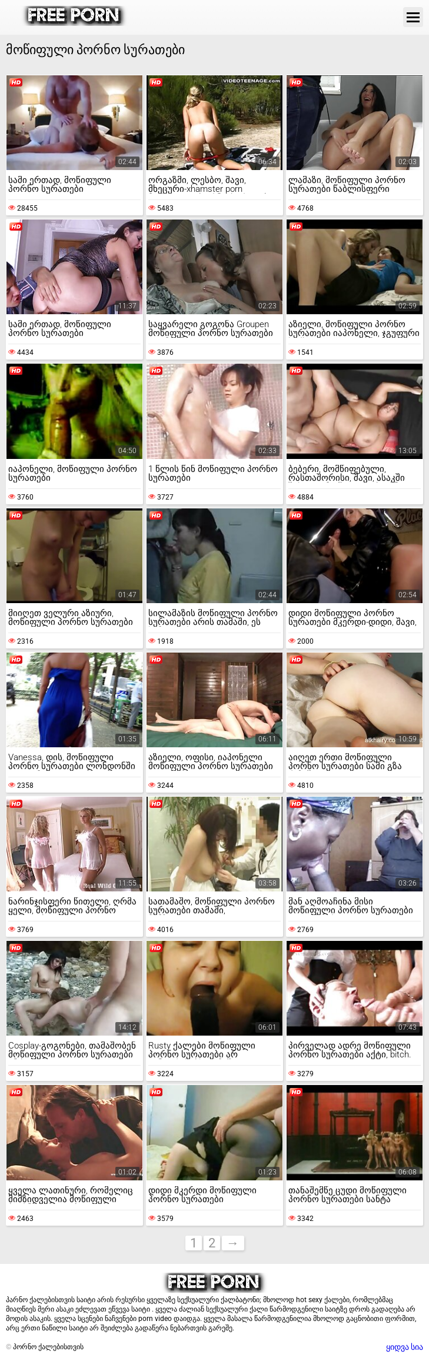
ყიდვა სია (404, 1347)
